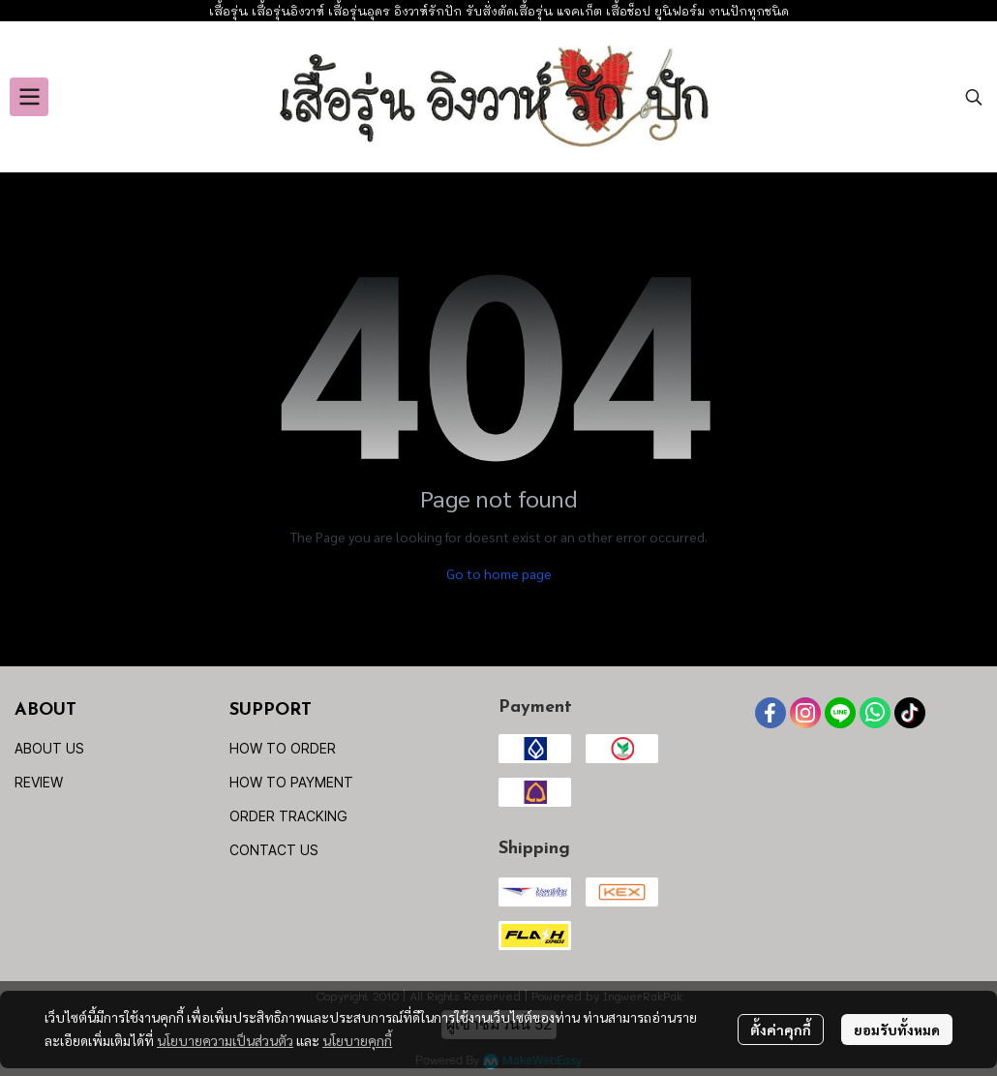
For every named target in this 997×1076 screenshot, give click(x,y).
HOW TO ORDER (282, 748)
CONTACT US (273, 850)
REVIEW (39, 782)
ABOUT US (49, 748)
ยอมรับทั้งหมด (897, 1029)
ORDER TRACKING (288, 816)
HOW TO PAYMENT (291, 782)
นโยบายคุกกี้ (357, 1040)
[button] (973, 96)
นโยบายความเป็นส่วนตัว (225, 1040)
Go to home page (499, 573)
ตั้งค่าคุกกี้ (780, 1029)
